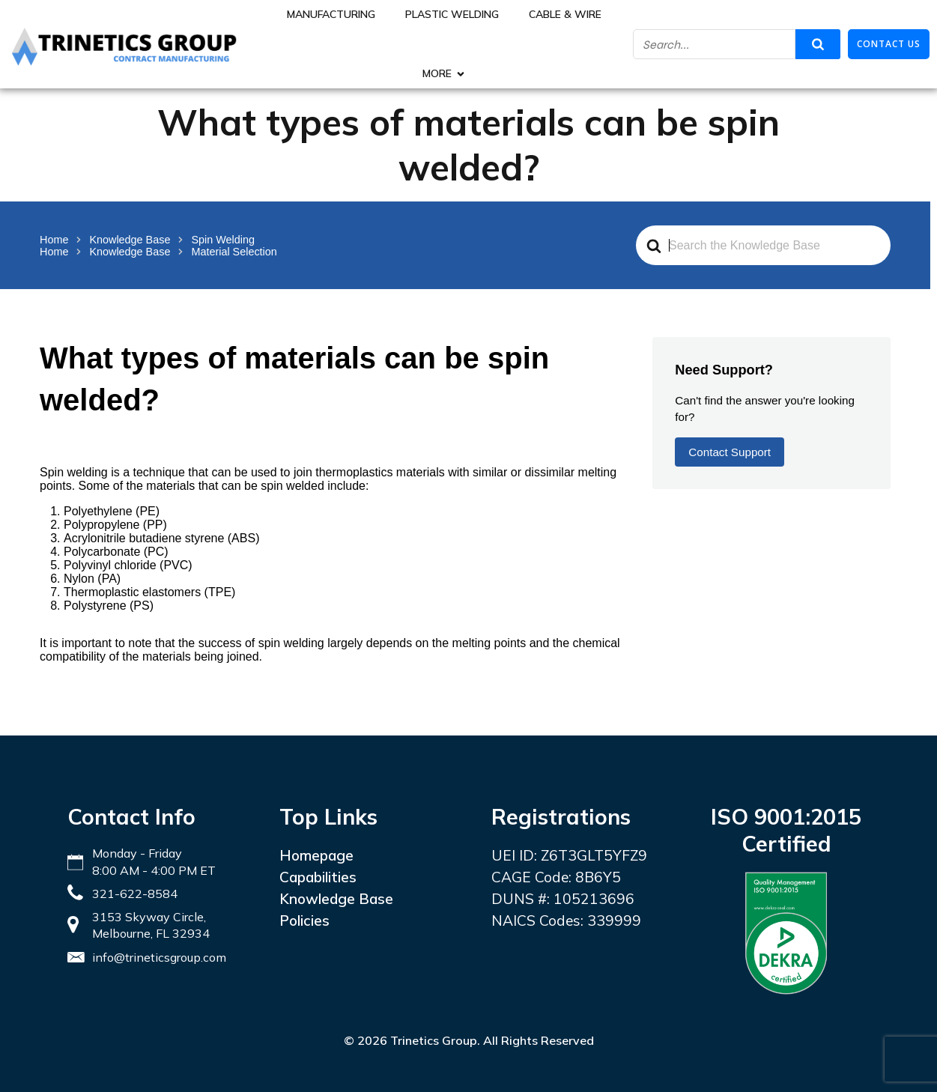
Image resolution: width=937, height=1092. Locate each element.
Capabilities (318, 877)
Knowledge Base (336, 899)
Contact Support (729, 452)
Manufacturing (331, 14)
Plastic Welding (452, 14)
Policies (304, 920)
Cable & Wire (565, 14)
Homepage (316, 855)
